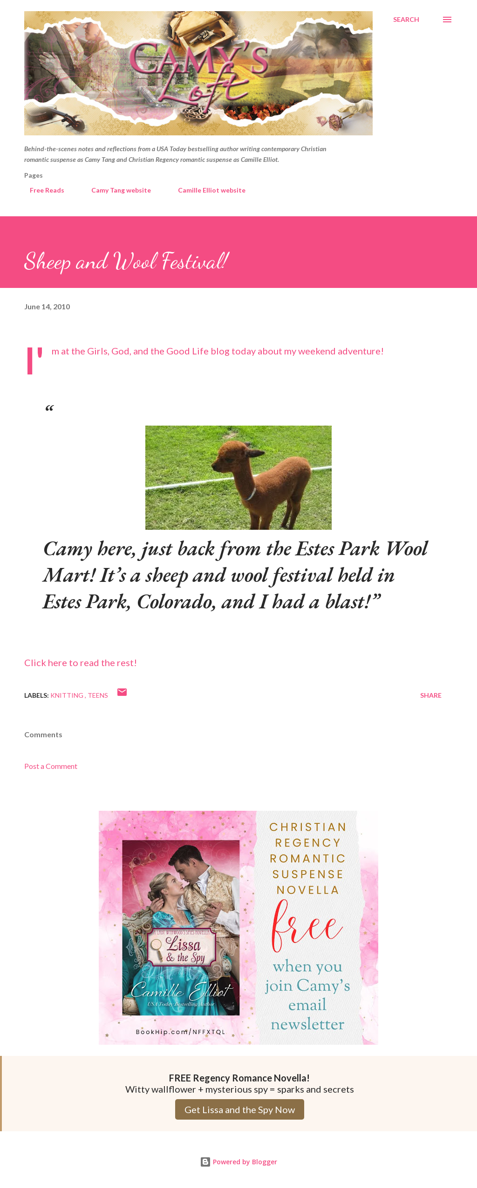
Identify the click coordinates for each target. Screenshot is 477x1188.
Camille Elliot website (206, 190)
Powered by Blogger (238, 1161)
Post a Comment (50, 765)
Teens (98, 695)
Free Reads (41, 190)
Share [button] (431, 695)
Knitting (67, 695)
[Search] (406, 19)
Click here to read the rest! (80, 662)
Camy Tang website (115, 190)
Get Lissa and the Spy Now (239, 1109)
